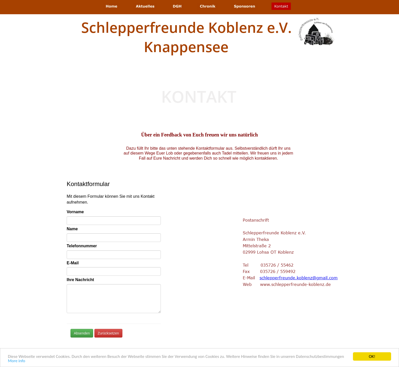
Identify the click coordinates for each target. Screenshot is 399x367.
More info (16, 361)
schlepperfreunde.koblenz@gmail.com (299, 278)
